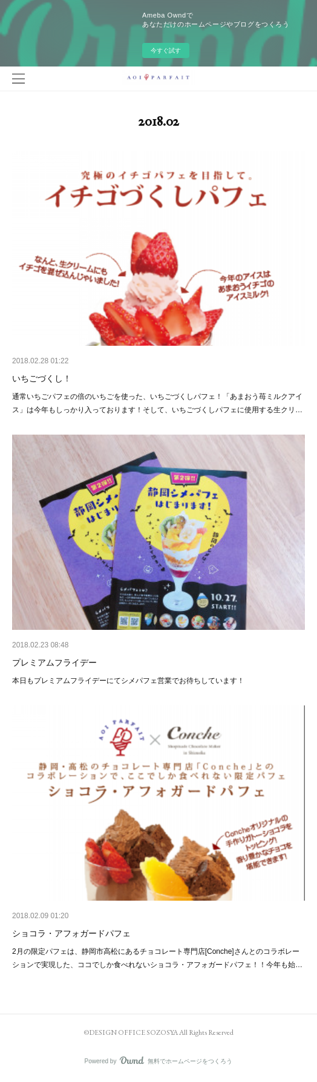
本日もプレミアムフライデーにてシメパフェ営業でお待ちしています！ (128, 680)
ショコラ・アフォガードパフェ (71, 933)
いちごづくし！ (41, 378)
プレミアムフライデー (54, 662)
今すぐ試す (166, 50)
